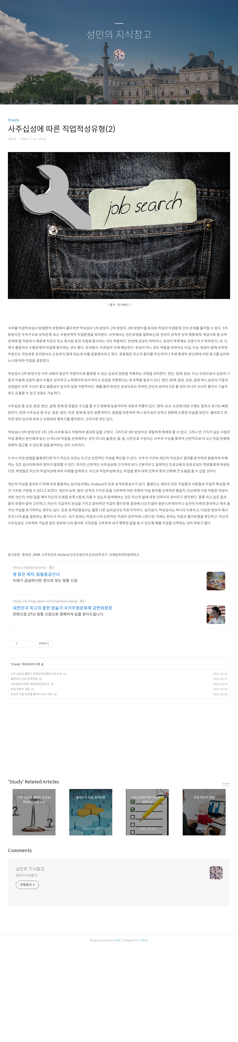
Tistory (143, 1036)
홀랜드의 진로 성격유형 (23, 774)
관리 (142, 125)
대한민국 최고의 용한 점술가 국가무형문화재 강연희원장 (62, 704)
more (226, 879)
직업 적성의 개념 (20, 785)
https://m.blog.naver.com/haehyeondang (45, 697)
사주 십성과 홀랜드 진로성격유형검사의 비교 (36, 769)
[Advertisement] (119, 15)
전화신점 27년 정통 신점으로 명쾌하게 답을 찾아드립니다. (58, 710)
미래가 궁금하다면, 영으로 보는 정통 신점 (45, 676)
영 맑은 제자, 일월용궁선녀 (36, 670)
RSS (126, 125)
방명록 (110, 125)
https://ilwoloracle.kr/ (29, 663)
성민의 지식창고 (119, 65)
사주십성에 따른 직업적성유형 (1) (29, 780)
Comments (20, 946)
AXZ (118, 1036)
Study (13, 151)
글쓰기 (95, 125)
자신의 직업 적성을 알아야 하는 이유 (31, 790)
